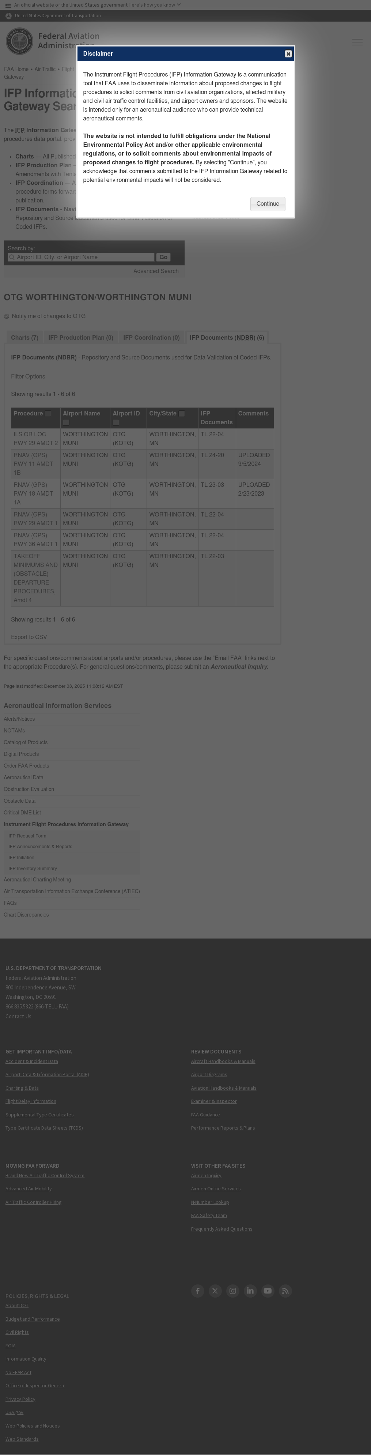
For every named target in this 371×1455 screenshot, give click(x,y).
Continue (268, 204)
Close (288, 54)
